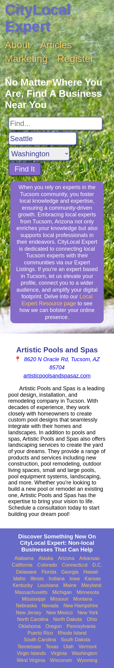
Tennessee (29, 646)
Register (75, 58)
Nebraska (26, 605)
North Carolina (32, 619)
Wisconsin (61, 660)
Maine (70, 585)
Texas (52, 646)
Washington (84, 653)
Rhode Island (72, 633)
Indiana (57, 578)
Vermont (87, 646)
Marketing (26, 58)
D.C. (97, 565)
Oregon (54, 626)
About (17, 44)
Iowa (74, 578)
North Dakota (67, 619)
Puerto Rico (40, 633)
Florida (48, 572)
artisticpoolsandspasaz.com (57, 376)
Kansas (93, 578)
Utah (68, 646)
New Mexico (59, 612)
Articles (56, 44)
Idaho (19, 578)
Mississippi (33, 599)
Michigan (62, 592)
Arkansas (89, 558)
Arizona (66, 558)
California (22, 565)
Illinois (36, 578)
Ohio (92, 619)
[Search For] (55, 123)
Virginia (59, 653)
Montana (82, 599)
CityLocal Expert (38, 18)
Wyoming (87, 660)
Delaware (26, 572)
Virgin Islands (31, 653)
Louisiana (47, 585)
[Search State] (39, 154)
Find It (25, 169)
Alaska (46, 558)
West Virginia (31, 660)
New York (88, 612)
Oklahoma (30, 626)
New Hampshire (80, 605)
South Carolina (40, 639)
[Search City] (43, 138)
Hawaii (90, 572)
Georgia (69, 572)
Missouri (59, 599)
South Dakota (75, 639)
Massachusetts (31, 592)
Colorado (47, 565)
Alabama (23, 558)
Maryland (91, 585)
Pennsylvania (81, 626)
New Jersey (28, 612)
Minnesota (88, 592)
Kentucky (23, 585)
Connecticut (75, 565)
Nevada (50, 605)
